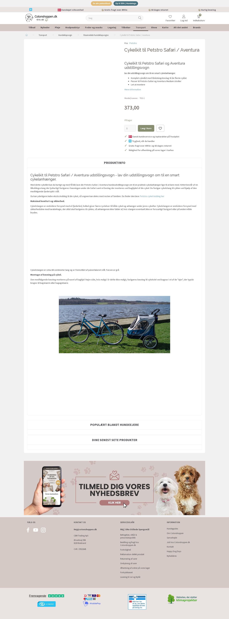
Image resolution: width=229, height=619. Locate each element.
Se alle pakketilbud (100, 4)
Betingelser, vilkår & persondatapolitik (128, 536)
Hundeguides (172, 528)
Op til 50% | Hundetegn (127, 4)
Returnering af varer (128, 558)
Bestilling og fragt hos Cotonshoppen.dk (129, 544)
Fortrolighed (125, 549)
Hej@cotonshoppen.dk (85, 529)
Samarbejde (172, 537)
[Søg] (140, 19)
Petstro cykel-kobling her (152, 196)
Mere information (132, 89)
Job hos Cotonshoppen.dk (178, 542)
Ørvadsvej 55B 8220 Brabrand (80, 541)
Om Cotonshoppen (175, 533)
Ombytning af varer (128, 563)
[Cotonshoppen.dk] (41, 18)
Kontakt (170, 546)
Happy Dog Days (174, 551)
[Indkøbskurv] (198, 16)
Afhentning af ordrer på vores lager (135, 568)
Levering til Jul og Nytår (130, 577)
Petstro (133, 43)
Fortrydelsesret (126, 572)
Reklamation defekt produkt (132, 554)
